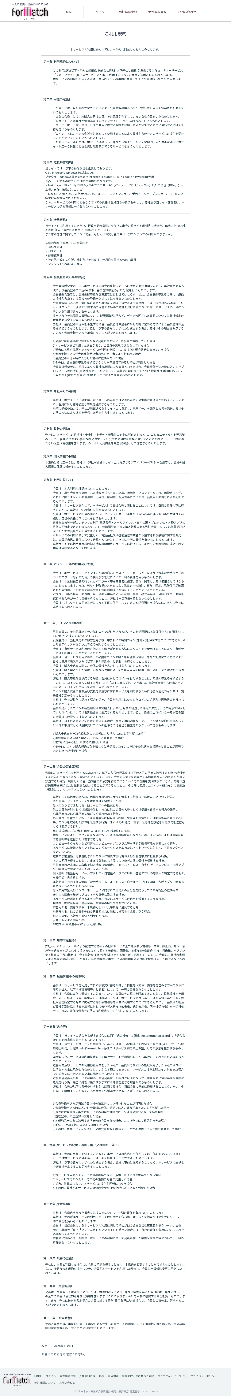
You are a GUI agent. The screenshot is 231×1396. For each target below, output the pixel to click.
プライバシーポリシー (203, 1376)
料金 (101, 1376)
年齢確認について (45, 1382)
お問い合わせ (187, 11)
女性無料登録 (157, 11)
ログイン (98, 11)
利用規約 (113, 1376)
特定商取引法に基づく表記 (138, 1376)
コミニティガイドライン (172, 1376)
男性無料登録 (128, 11)
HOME (69, 11)
